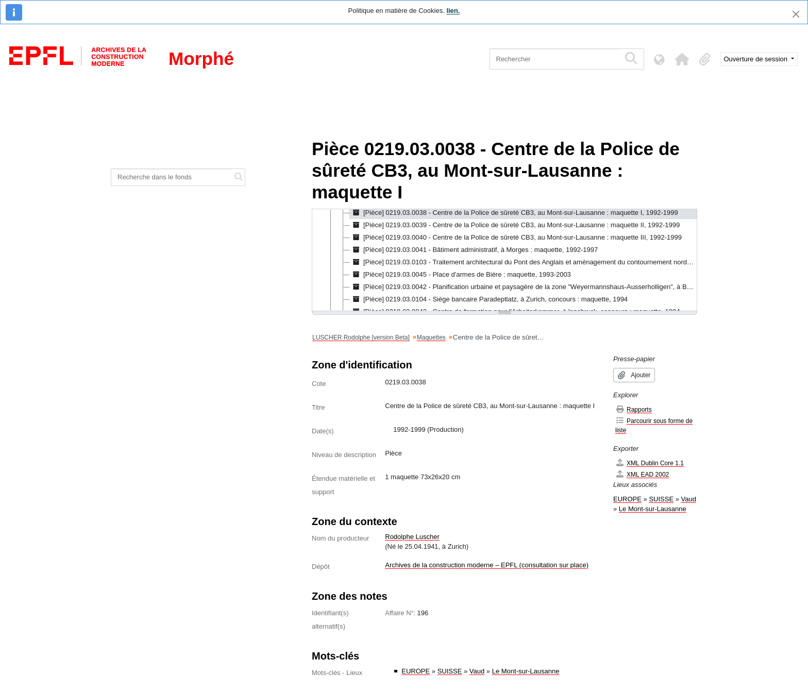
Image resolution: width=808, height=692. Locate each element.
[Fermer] (795, 14)
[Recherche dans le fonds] (172, 177)
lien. (453, 10)
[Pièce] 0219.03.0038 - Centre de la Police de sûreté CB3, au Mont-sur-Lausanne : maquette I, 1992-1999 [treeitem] (514, 213)
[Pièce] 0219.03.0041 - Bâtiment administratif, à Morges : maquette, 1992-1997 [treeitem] (474, 250)
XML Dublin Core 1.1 (649, 463)
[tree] (504, 260)
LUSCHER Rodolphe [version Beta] (361, 337)
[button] (682, 59)
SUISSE (449, 671)
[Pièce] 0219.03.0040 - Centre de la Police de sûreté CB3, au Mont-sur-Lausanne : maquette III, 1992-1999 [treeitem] (516, 237)
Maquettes (431, 337)
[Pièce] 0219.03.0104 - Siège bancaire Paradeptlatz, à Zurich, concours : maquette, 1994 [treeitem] (489, 299)
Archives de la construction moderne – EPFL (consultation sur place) (486, 565)
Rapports (633, 409)
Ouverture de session (756, 59)
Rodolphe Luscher (412, 537)
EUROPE (415, 671)
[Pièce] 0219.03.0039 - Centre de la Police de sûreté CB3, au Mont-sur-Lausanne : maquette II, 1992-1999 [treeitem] (515, 225)
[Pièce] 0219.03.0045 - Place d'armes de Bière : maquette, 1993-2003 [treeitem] (460, 274)
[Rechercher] (555, 59)
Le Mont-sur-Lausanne (526, 671)
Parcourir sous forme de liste (654, 425)
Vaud (476, 671)
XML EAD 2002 (642, 474)
